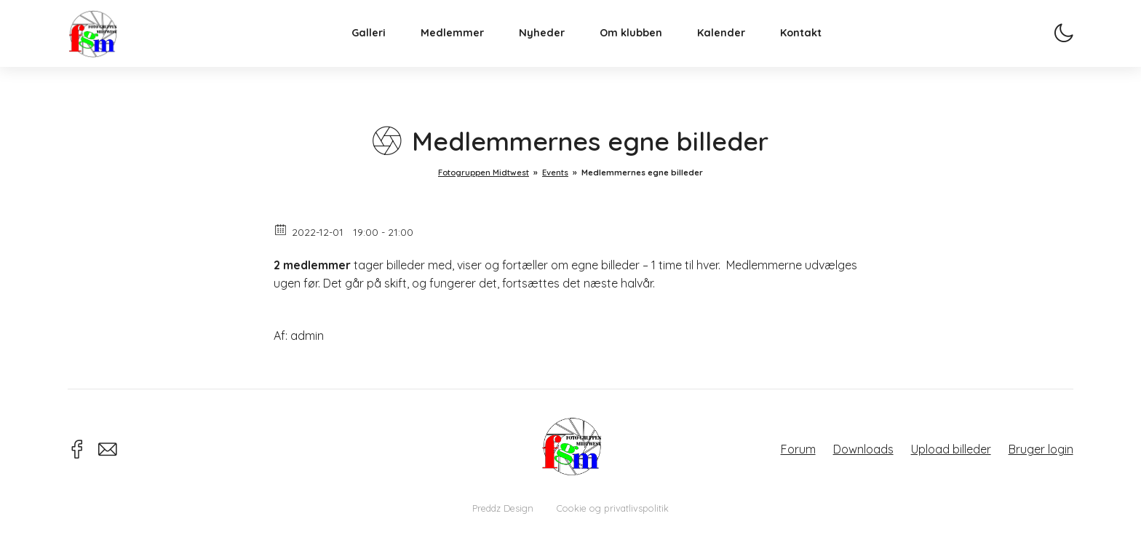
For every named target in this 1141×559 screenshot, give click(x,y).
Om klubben (645, 48)
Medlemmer (466, 48)
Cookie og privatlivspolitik (613, 508)
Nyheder (556, 48)
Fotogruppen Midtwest (108, 47)
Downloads (863, 449)
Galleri (383, 48)
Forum (798, 449)
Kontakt (815, 48)
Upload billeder (951, 449)
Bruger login (1041, 449)
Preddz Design (502, 508)
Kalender (736, 48)
